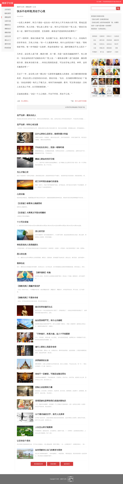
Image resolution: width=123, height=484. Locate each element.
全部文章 (8, 36)
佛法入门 (8, 40)
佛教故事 (8, 17)
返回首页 (67, 464)
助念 (94, 40)
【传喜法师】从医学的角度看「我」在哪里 (105, 22)
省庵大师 (109, 92)
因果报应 (94, 36)
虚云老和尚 (116, 63)
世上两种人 (24, 101)
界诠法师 (116, 92)
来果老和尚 (102, 72)
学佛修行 (94, 52)
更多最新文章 (38, 464)
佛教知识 (8, 28)
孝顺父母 (101, 48)
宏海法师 (94, 82)
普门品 (102, 52)
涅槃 (116, 48)
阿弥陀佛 (8, 48)
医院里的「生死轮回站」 (99, 29)
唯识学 (116, 44)
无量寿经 (101, 36)
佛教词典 (8, 32)
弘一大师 (102, 92)
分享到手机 (68, 107)
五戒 (94, 48)
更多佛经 (53, 464)
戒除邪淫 (116, 40)
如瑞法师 (94, 92)
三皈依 (116, 52)
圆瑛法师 (94, 72)
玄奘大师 (109, 82)
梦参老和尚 (102, 82)
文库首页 (8, 9)
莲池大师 (102, 63)
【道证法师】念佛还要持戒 (99, 19)
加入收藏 (99, 1)
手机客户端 (81, 107)
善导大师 (94, 63)
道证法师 (109, 72)
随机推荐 (8, 13)
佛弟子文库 (20, 7)
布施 (94, 44)
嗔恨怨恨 (109, 48)
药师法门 (109, 36)
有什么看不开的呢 (80, 101)
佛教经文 (8, 25)
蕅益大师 (116, 72)
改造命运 (109, 44)
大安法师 (116, 82)
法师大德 (8, 21)
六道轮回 (116, 36)
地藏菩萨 (109, 52)
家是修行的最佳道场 (97, 16)
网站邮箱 (75, 107)
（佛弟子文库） (63, 479)
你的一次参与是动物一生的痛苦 (101, 25)
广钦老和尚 (109, 63)
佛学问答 (8, 44)
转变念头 (101, 44)
